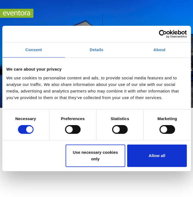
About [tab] (159, 49)
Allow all (157, 155)
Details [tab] (96, 49)
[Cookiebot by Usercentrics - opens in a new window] (163, 34)
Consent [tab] (33, 49)
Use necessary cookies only (95, 155)
